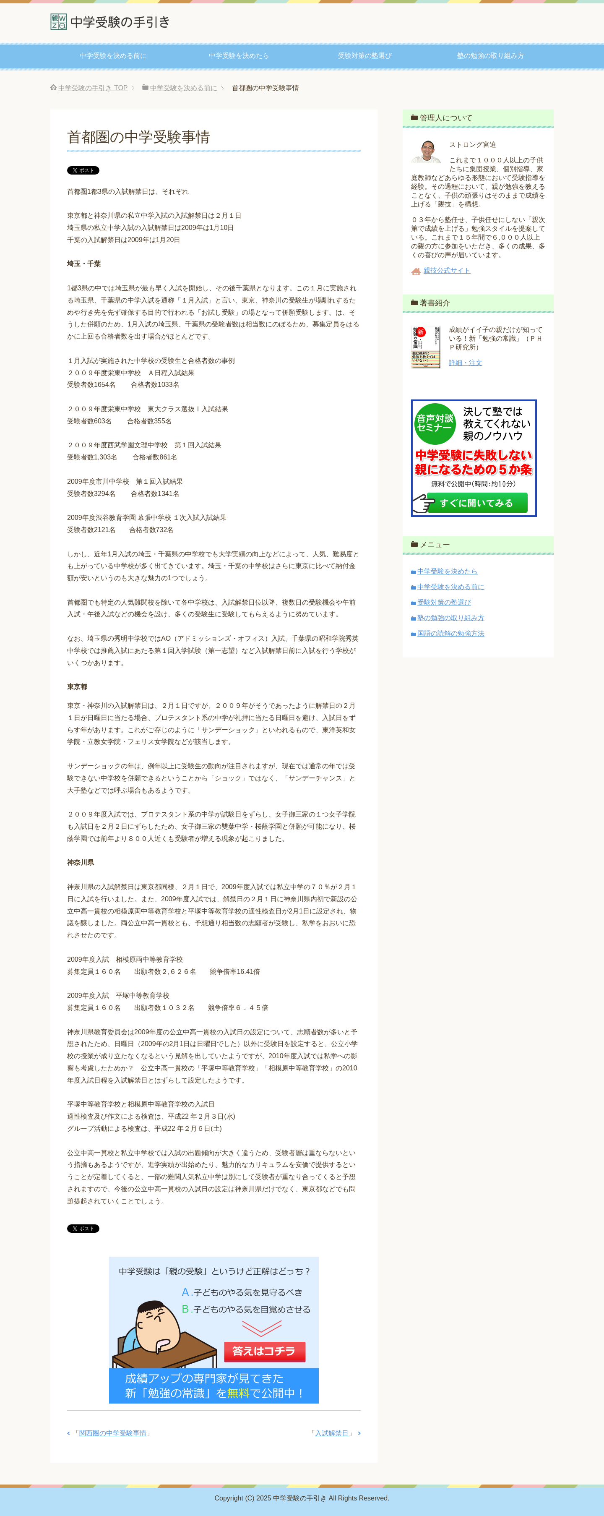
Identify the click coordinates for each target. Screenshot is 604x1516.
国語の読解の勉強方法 (450, 633)
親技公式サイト (447, 270)
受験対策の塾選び (365, 55)
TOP (93, 87)
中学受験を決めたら (239, 55)
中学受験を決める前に (113, 55)
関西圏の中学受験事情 (112, 1433)
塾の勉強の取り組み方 (490, 55)
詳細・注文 (465, 362)
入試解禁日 (332, 1433)
